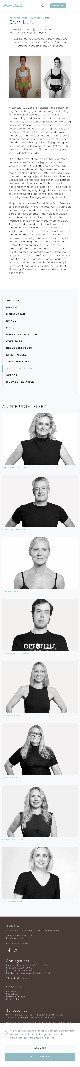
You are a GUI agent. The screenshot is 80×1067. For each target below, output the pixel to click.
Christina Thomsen (15, 467)
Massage (11, 991)
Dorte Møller (12, 901)
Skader (11, 375)
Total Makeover (18, 361)
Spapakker (12, 994)
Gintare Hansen (13, 839)
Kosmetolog (13, 999)
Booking (58, 5)
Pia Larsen (9, 777)
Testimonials (25, 18)
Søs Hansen (10, 591)
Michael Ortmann (14, 529)
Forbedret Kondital (22, 334)
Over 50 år (14, 341)
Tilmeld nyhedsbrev (17, 978)
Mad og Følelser (19, 368)
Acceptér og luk (40, 1056)
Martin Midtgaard (15, 653)
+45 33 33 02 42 (24, 935)
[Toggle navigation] (72, 5)
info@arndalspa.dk (17, 938)
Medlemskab (15, 314)
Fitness (12, 307)
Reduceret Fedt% (19, 348)
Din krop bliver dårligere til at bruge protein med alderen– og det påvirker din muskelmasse (35, 1016)
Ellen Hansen (11, 715)
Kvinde (11, 320)
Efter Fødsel (16, 354)
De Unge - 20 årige (20, 381)
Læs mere (40, 1048)
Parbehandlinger (16, 996)
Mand (10, 327)
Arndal (12, 18)
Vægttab (38, 18)
